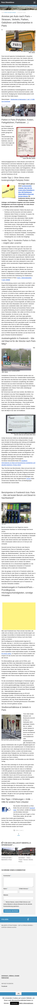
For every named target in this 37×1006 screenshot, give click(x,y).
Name (5, 888)
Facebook (4, 986)
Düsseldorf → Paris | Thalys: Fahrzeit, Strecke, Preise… (26, 859)
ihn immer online (6, 653)
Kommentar (7, 875)
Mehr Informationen (26, 1003)
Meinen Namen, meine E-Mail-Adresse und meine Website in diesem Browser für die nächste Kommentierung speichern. (17, 904)
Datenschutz (5, 977)
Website (5, 895)
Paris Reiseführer (7, 2)
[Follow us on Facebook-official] (28, 919)
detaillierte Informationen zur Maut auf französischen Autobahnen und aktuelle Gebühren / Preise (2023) (18, 463)
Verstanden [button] (14, 1003)
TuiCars (28, 478)
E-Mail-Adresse (24, 888)
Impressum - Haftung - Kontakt (10, 975)
